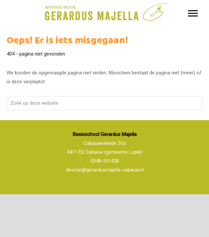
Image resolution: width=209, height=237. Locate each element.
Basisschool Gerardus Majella (105, 1)
